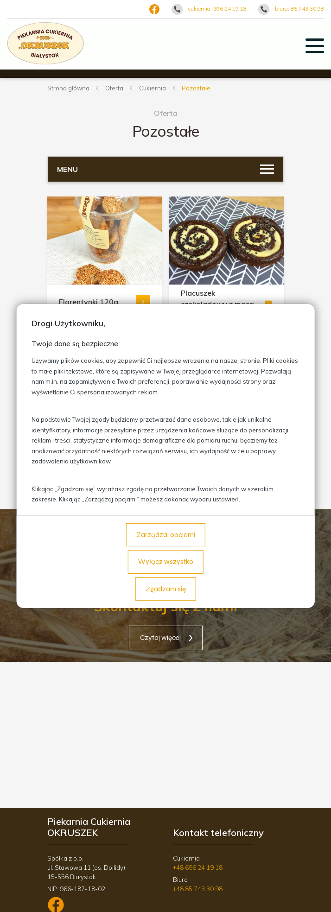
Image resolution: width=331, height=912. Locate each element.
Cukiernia (152, 88)
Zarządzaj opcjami (165, 535)
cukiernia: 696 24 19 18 (217, 8)
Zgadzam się (166, 589)
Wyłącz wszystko (165, 561)
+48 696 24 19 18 (198, 867)
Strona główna (68, 88)
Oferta (114, 88)
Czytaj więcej (160, 637)
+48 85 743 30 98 (198, 889)
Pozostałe (196, 88)
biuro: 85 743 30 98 (299, 8)
